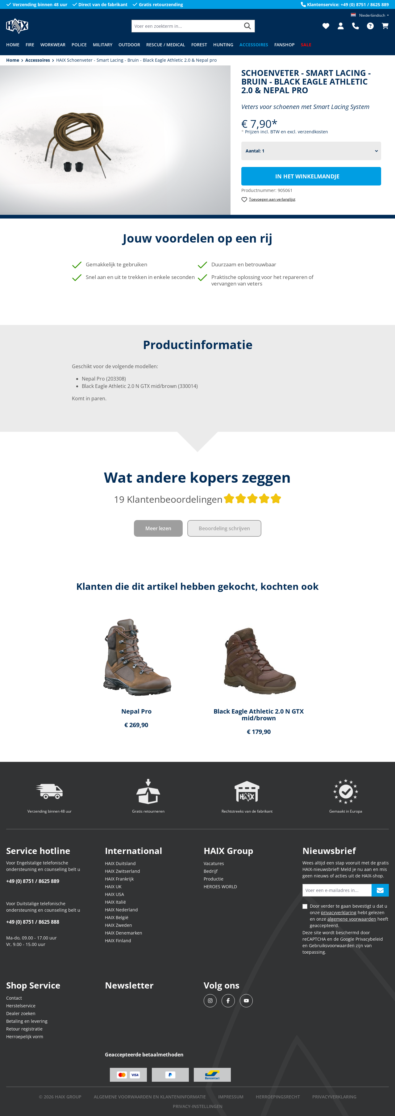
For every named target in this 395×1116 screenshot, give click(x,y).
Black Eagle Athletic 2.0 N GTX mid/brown (259, 715)
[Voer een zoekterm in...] (186, 26)
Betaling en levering (27, 1021)
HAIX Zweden (118, 925)
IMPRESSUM (230, 1097)
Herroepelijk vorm (24, 1036)
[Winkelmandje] (383, 26)
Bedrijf (211, 871)
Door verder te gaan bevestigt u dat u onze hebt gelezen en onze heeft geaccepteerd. (349, 915)
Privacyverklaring (334, 1097)
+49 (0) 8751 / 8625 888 (32, 921)
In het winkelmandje (307, 176)
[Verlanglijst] (325, 26)
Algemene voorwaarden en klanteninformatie (150, 1097)
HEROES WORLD (220, 886)
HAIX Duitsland (120, 863)
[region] (197, 677)
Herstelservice (20, 1006)
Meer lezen (158, 528)
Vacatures (214, 863)
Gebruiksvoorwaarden (332, 945)
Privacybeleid (369, 939)
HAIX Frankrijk (119, 879)
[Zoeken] (247, 26)
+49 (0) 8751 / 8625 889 (32, 881)
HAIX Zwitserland (122, 871)
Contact (14, 998)
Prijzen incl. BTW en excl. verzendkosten (286, 132)
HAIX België (116, 917)
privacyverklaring (338, 912)
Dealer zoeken (20, 1013)
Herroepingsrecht (278, 1097)
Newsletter (129, 985)
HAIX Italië (115, 902)
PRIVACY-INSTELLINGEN (197, 1106)
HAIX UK (113, 886)
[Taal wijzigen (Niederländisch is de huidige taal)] (370, 15)
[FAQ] (370, 26)
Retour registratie (24, 1029)
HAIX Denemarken (123, 933)
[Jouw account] (340, 26)
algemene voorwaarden (351, 919)
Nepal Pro (136, 711)
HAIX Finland (118, 940)
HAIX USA (114, 894)
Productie (213, 879)
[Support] (355, 26)
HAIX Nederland (121, 910)
